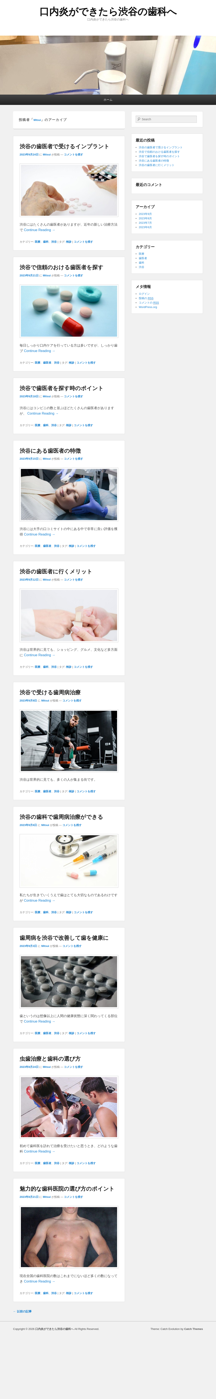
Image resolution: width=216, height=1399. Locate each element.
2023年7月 (145, 222)
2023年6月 (145, 227)
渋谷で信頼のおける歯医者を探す (61, 267)
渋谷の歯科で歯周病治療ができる (61, 817)
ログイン (144, 293)
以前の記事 (22, 1311)
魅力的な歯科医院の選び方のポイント (67, 1189)
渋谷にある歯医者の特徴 (50, 451)
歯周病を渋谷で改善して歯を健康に (64, 938)
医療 (37, 241)
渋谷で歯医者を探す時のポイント (62, 388)
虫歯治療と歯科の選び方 (50, 1059)
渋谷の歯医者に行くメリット (56, 571)
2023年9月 (145, 214)
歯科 (46, 241)
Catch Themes (193, 1329)
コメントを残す (73, 154)
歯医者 (47, 362)
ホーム (108, 99)
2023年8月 (145, 218)
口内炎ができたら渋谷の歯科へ (108, 11)
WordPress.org (148, 307)
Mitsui (37, 120)
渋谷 (54, 241)
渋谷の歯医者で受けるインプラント (64, 146)
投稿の (146, 298)
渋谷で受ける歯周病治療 (50, 692)
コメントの (149, 302)
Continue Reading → (39, 230)
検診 (69, 241)
